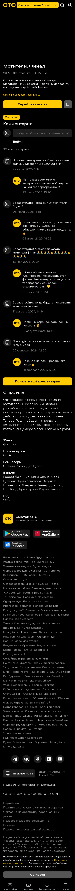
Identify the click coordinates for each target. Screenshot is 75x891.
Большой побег (50, 706)
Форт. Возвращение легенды (22, 570)
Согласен (37, 874)
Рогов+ (30, 720)
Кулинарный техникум (39, 561)
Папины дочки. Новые (46, 588)
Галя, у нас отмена (35, 649)
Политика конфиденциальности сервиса (33, 807)
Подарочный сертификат (21, 784)
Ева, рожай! (51, 693)
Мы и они (9, 680)
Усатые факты (12, 561)
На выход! (31, 706)
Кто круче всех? (14, 654)
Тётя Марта (20, 671)
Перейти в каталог (33, 104)
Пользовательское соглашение (26, 820)
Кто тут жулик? (13, 610)
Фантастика (21, 73)
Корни (57, 711)
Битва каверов (13, 706)
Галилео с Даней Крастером (22, 737)
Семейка (57, 676)
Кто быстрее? (24, 619)
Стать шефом (12, 693)
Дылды (27, 715)
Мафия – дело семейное (34, 680)
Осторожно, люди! (15, 579)
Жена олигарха (13, 711)
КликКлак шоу (32, 693)
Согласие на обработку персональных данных (31, 814)
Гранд (63, 724)
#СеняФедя (60, 720)
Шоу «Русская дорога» (49, 663)
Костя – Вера (12, 649)
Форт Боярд (11, 724)
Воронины (42, 742)
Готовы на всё (47, 724)
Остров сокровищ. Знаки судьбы (25, 583)
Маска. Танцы (12, 715)
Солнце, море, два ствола (20, 641)
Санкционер (52, 570)
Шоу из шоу (11, 627)
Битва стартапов (50, 632)
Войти (18, 142)
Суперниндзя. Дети (16, 601)
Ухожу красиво (31, 689)
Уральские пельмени (17, 733)
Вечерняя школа (14, 557)
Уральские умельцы (16, 684)
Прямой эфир (10, 886)
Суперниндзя (42, 566)
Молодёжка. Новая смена (20, 632)
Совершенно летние (17, 728)
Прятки (55, 583)
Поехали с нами (53, 667)
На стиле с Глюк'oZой (17, 663)
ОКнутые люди (60, 671)
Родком (19, 720)
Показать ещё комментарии (37, 381)
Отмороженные (30, 667)
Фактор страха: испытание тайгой (26, 702)
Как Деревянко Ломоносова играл (26, 676)
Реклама (9, 825)
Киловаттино (40, 601)
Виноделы (31, 575)
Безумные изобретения (19, 645)
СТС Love (15, 794)
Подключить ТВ (19, 773)
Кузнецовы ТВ (12, 575)
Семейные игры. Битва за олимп (25, 658)
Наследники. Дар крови (19, 636)
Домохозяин (46, 597)
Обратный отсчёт (45, 698)
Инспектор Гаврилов (17, 605)
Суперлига (28, 724)
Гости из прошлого (38, 711)
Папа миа (29, 597)
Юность (63, 698)
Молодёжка (57, 742)
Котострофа (34, 614)
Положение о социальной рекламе (28, 829)
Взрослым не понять (17, 698)
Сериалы (28, 886)
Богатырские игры (53, 610)
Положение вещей (45, 605)
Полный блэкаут (43, 684)
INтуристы (10, 667)
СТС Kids (30, 794)
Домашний (49, 784)
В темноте (32, 610)
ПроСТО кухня (42, 592)
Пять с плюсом (53, 689)
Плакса (8, 619)
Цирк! (7, 671)
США (37, 73)
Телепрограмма (47, 886)
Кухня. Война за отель (18, 742)
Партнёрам (11, 803)
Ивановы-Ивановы (56, 614)
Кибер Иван (11, 689)
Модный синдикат (55, 715)
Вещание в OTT (49, 794)
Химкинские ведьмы (17, 566)
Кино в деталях (13, 746)
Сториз (37, 728)
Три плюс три (12, 597)
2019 (6, 73)
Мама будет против (40, 557)
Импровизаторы (32, 627)
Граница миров (13, 614)
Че (5, 794)
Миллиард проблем (16, 588)
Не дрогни (44, 720)
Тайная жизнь (39, 671)
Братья (8, 720)
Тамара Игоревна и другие (21, 623)
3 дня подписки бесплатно (37, 5)
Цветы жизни (51, 623)
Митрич (44, 575)
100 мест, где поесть (17, 592)
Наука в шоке (46, 645)
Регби (38, 715)
